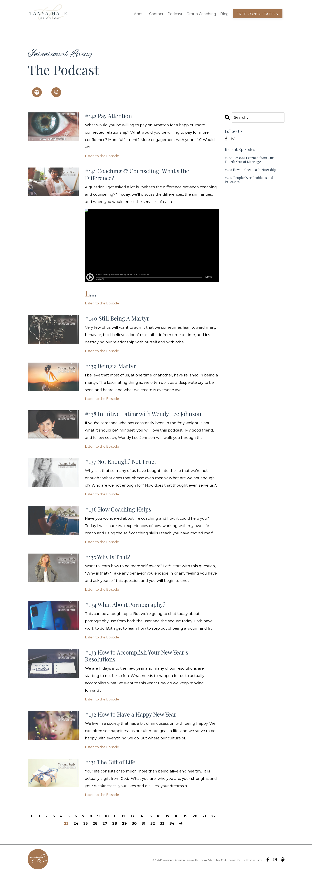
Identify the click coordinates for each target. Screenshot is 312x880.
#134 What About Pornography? (127, 608)
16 (164, 822)
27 (109, 829)
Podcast (174, 14)
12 (128, 822)
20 (200, 822)
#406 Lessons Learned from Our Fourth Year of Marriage (249, 160)
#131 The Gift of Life (111, 767)
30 (139, 829)
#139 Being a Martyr (112, 368)
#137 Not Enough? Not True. (122, 464)
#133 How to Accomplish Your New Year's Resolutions (139, 660)
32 (158, 829)
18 (182, 822)
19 (191, 822)
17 (173, 822)
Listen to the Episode (102, 156)
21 (210, 822)
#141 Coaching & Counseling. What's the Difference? (140, 175)
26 (99, 829)
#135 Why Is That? (109, 560)
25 (90, 829)
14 (146, 822)
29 (129, 829)
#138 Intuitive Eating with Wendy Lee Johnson (147, 416)
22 (59, 829)
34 (177, 829)
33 (168, 829)
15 (155, 822)
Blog (224, 14)
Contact (156, 14)
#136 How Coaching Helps (120, 512)
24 (80, 829)
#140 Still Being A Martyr (119, 319)
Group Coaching (201, 14)
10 (111, 822)
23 (69, 829)
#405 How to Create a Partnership (250, 170)
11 (119, 822)
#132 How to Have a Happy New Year (133, 719)
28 (119, 829)
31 (149, 829)
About (139, 14)
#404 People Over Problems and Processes (249, 180)
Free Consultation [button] (257, 14)
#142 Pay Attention (110, 116)
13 (137, 822)
